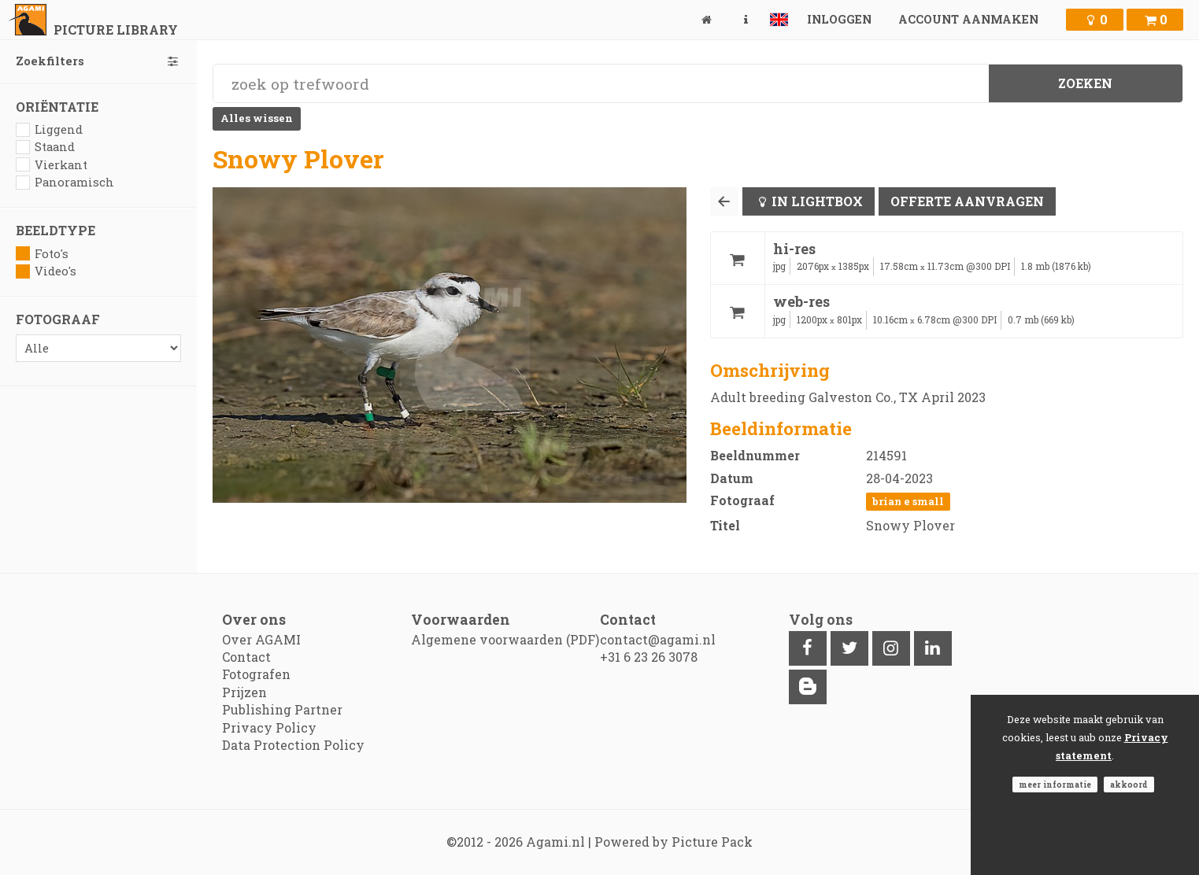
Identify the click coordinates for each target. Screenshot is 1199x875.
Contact (246, 656)
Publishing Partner (282, 709)
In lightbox (817, 201)
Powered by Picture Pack (673, 841)
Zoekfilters (98, 61)
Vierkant (51, 164)
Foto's (42, 253)
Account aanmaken (968, 19)
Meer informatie (1055, 784)
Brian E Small (908, 501)
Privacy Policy (269, 727)
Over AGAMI (261, 639)
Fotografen (256, 674)
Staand (45, 146)
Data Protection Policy (293, 745)
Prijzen (244, 692)
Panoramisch (65, 182)
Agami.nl (555, 841)
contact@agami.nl (658, 639)
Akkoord (1129, 784)
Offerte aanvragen (967, 201)
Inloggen (839, 19)
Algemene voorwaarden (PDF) (505, 639)
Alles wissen (256, 118)
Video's (46, 271)
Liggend (49, 129)
